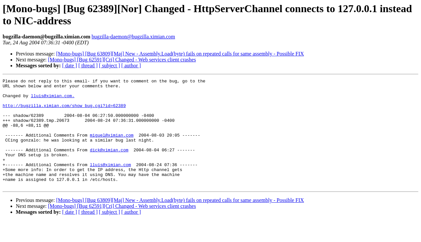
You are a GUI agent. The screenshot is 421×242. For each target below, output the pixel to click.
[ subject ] (109, 65)
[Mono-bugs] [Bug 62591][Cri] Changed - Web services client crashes (122, 59)
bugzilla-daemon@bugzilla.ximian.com (133, 36)
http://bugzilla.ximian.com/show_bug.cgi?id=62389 (64, 111)
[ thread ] (88, 65)
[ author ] (131, 65)
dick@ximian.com (109, 164)
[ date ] (69, 65)
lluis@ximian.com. (53, 99)
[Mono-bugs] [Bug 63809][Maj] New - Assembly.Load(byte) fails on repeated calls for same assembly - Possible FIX (180, 53)
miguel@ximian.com (112, 147)
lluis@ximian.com (110, 182)
